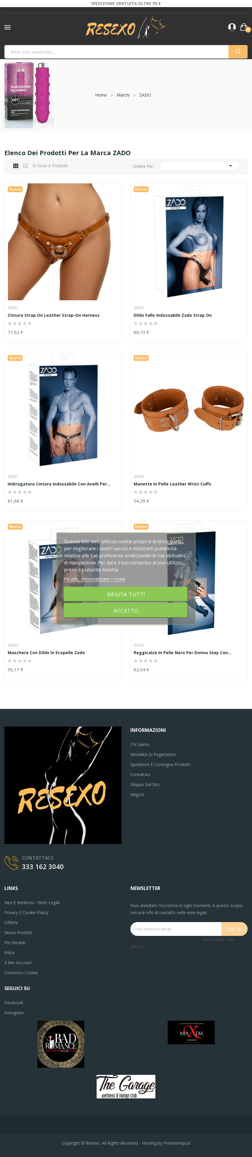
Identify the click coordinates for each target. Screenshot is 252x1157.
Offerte (11, 922)
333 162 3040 (43, 866)
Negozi (137, 794)
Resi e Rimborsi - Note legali (32, 902)
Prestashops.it (176, 1143)
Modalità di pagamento (153, 754)
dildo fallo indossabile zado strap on (173, 315)
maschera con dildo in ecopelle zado (46, 652)
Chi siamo (139, 744)
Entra (9, 952)
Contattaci (140, 774)
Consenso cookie (21, 972)
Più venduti (15, 942)
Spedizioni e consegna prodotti (160, 764)
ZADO (13, 308)
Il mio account (18, 962)
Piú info (72, 579)
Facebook (13, 1002)
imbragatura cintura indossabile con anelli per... (59, 484)
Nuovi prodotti (18, 932)
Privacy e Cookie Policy (26, 912)
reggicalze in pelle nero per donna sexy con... (182, 652)
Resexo (93, 1143)
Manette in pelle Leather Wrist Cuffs (172, 484)
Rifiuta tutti (126, 594)
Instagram (14, 1012)
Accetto (126, 610)
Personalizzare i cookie (103, 579)
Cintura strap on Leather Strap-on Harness (54, 315)
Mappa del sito (145, 784)
